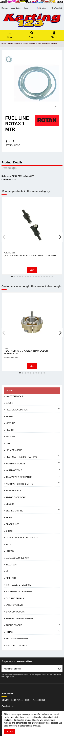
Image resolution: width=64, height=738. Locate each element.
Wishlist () (56, 8)
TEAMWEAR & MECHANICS (19, 477)
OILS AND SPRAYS (15, 598)
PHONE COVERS (14, 625)
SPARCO (10, 430)
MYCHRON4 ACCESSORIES (19, 591)
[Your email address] (29, 668)
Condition (6, 179)
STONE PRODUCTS (15, 612)
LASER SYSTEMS (14, 605)
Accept (10, 731)
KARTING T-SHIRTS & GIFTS (19, 484)
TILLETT (10, 544)
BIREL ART (11, 578)
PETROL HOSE (13, 145)
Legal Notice (16, 8)
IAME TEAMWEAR (14, 396)
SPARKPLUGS (12, 524)
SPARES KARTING (14, 511)
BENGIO (10, 504)
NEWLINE (10, 423)
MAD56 (9, 403)
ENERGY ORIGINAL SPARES (19, 618)
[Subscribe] (59, 668)
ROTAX (9, 632)
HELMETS (10, 436)
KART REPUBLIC (14, 490)
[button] (12, 276)
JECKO (9, 531)
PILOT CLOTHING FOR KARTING (21, 457)
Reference (6, 176)
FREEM (9, 416)
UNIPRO (10, 551)
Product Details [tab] (12, 162)
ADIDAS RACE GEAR (16, 497)
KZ (7, 571)
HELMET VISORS (14, 450)
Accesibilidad (39, 700)
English (42, 8)
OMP (8, 443)
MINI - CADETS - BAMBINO (18, 585)
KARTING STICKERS (15, 464)
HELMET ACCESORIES (17, 410)
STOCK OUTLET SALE (16, 645)
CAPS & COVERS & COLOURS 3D (22, 537)
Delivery (5, 8)
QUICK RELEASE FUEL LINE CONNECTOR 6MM (30, 255)
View (32, 270)
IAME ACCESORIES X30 (17, 558)
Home (26, 8)
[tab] (32, 169)
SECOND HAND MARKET (18, 639)
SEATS (9, 517)
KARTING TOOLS (14, 470)
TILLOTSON (11, 565)
